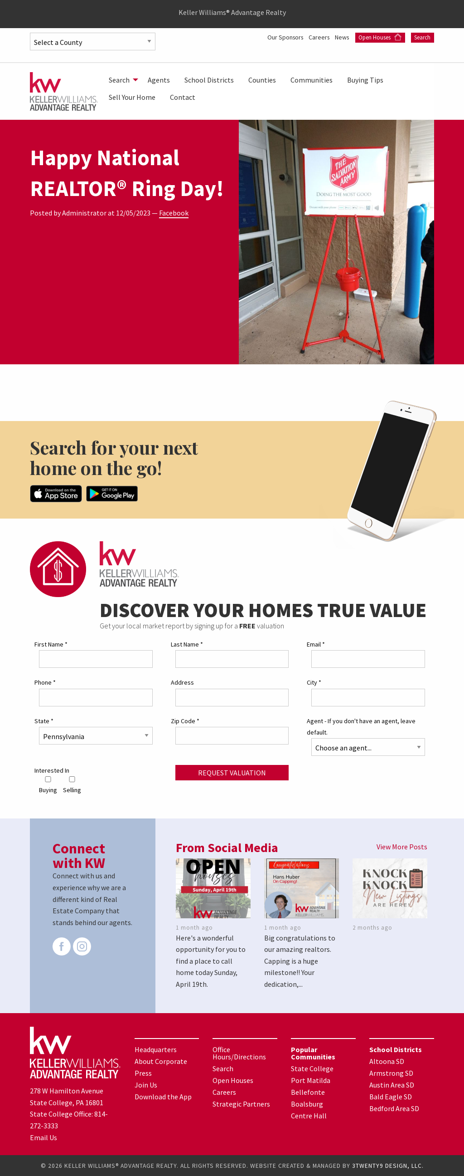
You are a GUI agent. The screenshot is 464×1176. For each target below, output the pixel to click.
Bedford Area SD (394, 1107)
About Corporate (161, 1060)
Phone (45, 682)
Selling (72, 785)
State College (312, 1068)
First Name (51, 644)
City (314, 682)
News (342, 37)
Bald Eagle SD (390, 1096)
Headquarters (156, 1049)
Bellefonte (308, 1091)
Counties (262, 79)
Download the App (163, 1096)
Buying (48, 785)
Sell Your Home (132, 97)
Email (316, 644)
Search (422, 37)
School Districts (209, 79)
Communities (311, 79)
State (43, 720)
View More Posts (402, 846)
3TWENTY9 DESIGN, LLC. (388, 1165)
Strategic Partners (241, 1103)
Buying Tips (365, 79)
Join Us (146, 1084)
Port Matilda (310, 1079)
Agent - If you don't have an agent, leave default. (361, 726)
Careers (317, 37)
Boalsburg (307, 1103)
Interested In (51, 770)
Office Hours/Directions (239, 1052)
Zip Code (185, 720)
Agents (159, 79)
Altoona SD (386, 1060)
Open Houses (379, 37)
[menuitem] (121, 79)
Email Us (43, 1137)
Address (182, 682)
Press (143, 1072)
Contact (182, 97)
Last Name (187, 644)
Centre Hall (309, 1115)
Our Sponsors (282, 37)
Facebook (173, 212)
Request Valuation (232, 772)
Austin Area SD (391, 1084)
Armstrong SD (391, 1072)
